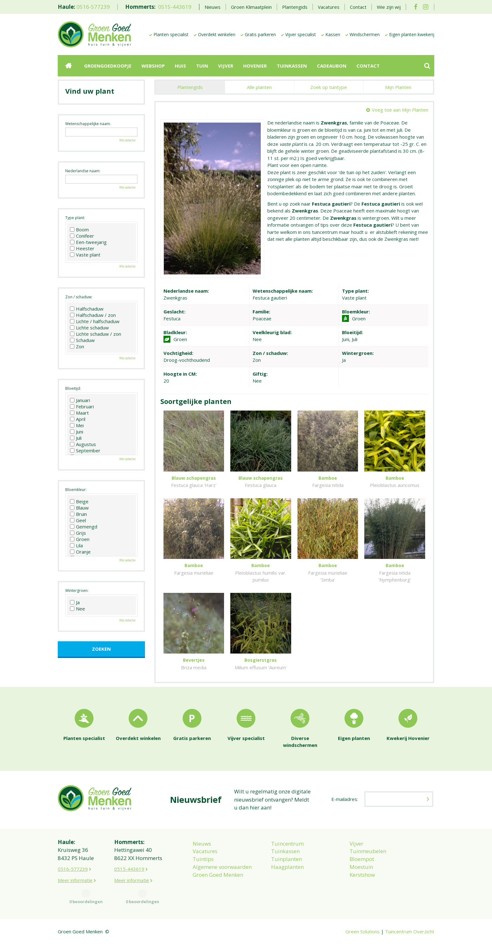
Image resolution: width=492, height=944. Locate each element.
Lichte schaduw (89, 327)
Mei (77, 425)
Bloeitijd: (73, 388)
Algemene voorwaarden (222, 866)
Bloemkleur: (76, 489)
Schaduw (82, 340)
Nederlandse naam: (82, 171)
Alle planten (259, 87)
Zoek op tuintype (328, 87)
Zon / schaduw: (78, 297)
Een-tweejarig (88, 242)
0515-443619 (174, 6)
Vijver (356, 843)
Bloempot (362, 859)
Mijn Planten (398, 87)
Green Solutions (362, 931)
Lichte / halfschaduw (95, 321)
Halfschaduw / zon (93, 315)
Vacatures (205, 851)
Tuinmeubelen (368, 851)
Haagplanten (287, 866)
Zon (77, 346)
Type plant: (75, 217)
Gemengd (83, 526)
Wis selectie (127, 140)
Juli (76, 438)
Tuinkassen (285, 851)
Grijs (78, 533)
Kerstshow (362, 874)
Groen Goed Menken (218, 874)
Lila (76, 545)
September (85, 450)
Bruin (78, 514)
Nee (77, 608)
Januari (80, 400)
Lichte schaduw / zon (95, 334)
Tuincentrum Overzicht (409, 931)
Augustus (83, 444)
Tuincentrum (287, 843)
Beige (79, 501)
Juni (76, 431)
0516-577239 (93, 6)
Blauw (79, 507)
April (77, 419)
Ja (75, 602)
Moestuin (361, 866)
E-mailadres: (344, 799)
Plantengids (190, 87)
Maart (79, 413)
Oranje (80, 551)
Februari (82, 406)
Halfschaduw (87, 308)
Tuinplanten (286, 859)
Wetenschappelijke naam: (88, 123)
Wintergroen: (76, 590)
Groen (79, 539)
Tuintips (203, 859)
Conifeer (82, 236)
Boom (79, 229)
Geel (78, 520)
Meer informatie (75, 880)
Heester (82, 248)
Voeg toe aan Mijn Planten (400, 110)
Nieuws (202, 843)
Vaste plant (85, 254)
